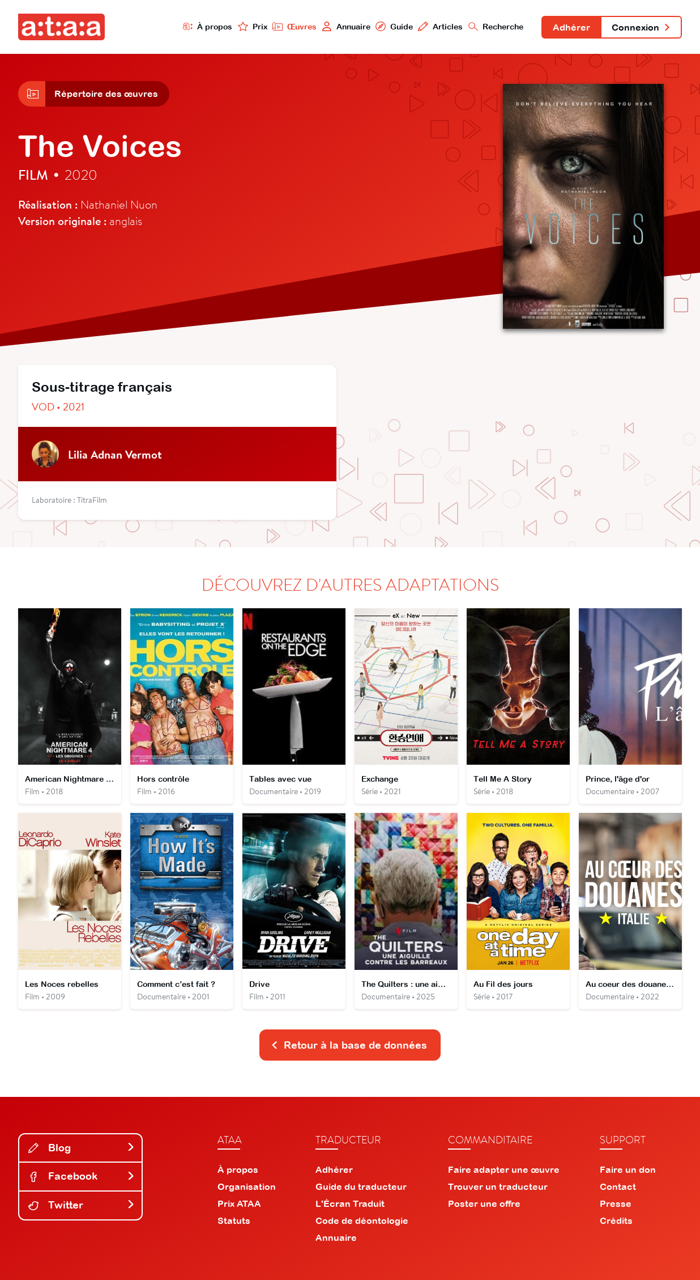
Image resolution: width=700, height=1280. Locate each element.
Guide (394, 26)
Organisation (246, 1186)
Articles (440, 26)
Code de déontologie (361, 1220)
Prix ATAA (239, 1203)
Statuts (233, 1220)
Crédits (616, 1220)
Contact (618, 1186)
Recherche (496, 26)
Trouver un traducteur (498, 1186)
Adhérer (571, 27)
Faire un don (628, 1169)
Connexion (641, 27)
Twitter (81, 1205)
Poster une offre (484, 1203)
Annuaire (346, 26)
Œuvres (294, 26)
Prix (252, 26)
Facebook (81, 1176)
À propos (208, 26)
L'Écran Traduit (350, 1203)
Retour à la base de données (349, 1045)
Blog (81, 1148)
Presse (615, 1203)
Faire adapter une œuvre (504, 1169)
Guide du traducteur (361, 1186)
